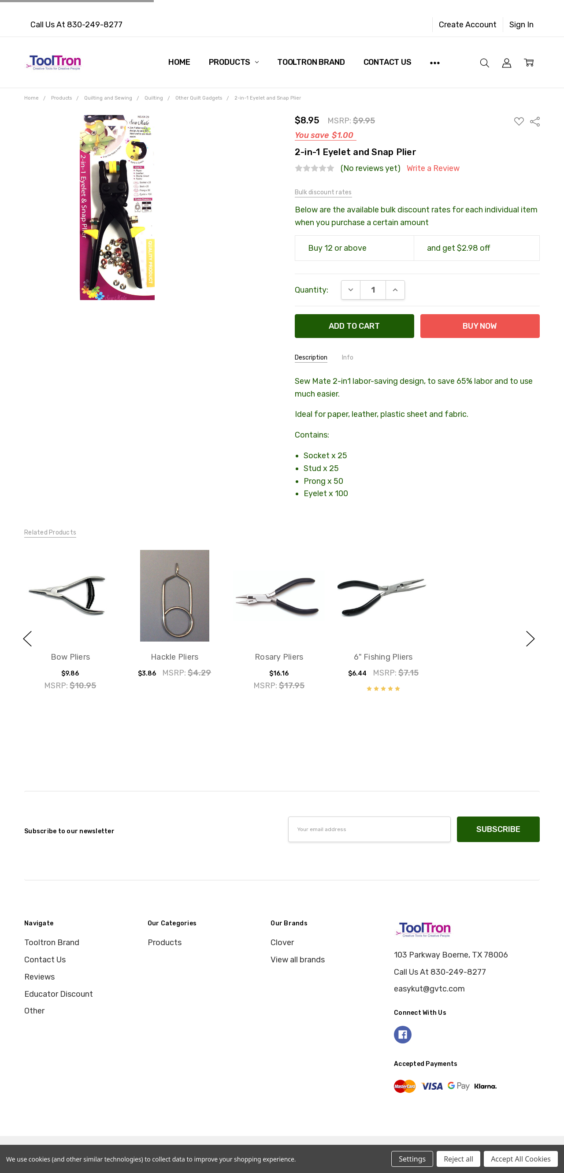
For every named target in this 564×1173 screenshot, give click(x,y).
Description (311, 357)
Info (347, 357)
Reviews (39, 977)
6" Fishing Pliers (383, 657)
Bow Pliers (70, 657)
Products (234, 62)
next (530, 638)
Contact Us (388, 62)
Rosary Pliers (279, 657)
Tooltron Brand (311, 62)
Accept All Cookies (521, 1159)
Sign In (521, 25)
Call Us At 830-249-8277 (76, 25)
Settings (412, 1159)
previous (27, 638)
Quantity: (311, 290)
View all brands (298, 960)
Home (179, 62)
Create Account (468, 25)
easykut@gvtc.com (429, 989)
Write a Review (433, 168)
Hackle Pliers (174, 657)
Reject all (458, 1159)
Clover (282, 942)
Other (34, 1011)
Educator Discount (58, 994)
